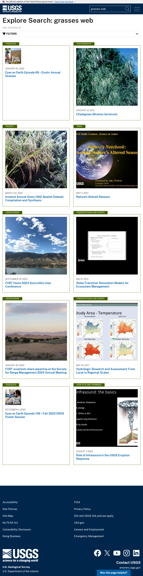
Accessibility (10, 502)
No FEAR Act (10, 522)
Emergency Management (89, 536)
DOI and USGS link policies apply (94, 516)
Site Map (8, 516)
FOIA (77, 502)
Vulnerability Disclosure (17, 529)
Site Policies (10, 509)
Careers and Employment (89, 529)
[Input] (110, 9)
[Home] (12, 11)
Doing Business (11, 536)
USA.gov (79, 522)
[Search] (127, 9)
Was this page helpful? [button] (113, 572)
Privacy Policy (82, 509)
